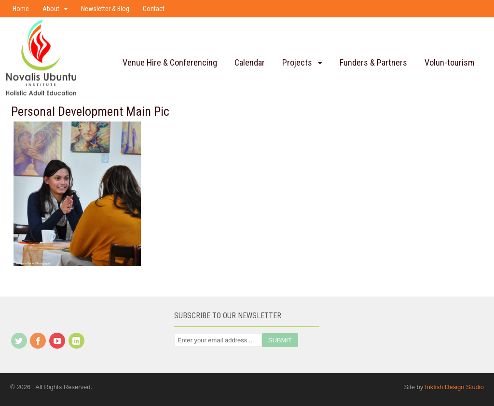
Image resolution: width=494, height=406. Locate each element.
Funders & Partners (373, 62)
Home (21, 9)
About (50, 9)
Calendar (249, 62)
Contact (154, 9)
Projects (297, 62)
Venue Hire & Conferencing (170, 62)
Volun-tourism (449, 62)
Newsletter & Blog (105, 9)
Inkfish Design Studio (454, 387)
